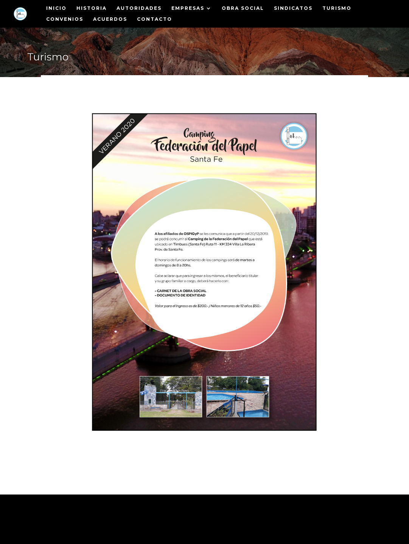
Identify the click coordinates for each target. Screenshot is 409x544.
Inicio (56, 8)
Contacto (154, 19)
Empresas (187, 8)
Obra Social (243, 8)
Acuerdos (110, 19)
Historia (91, 8)
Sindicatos (293, 8)
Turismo (336, 8)
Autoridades (139, 8)
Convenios (64, 19)
